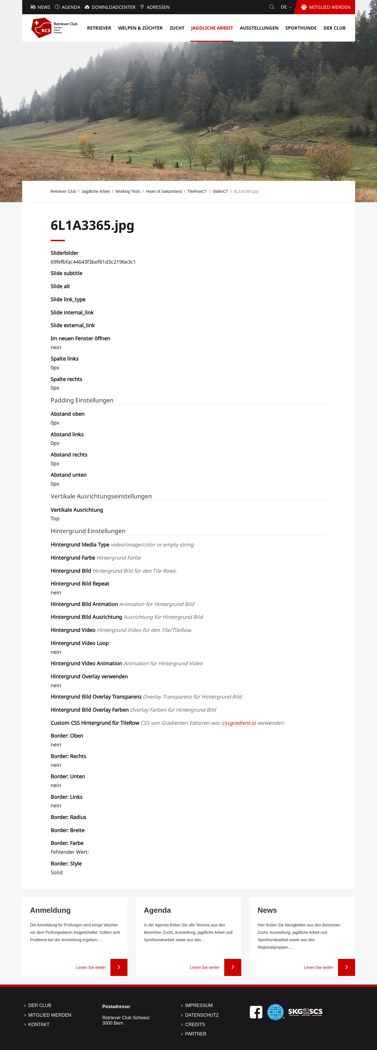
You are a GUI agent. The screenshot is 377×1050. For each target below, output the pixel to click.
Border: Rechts (68, 756)
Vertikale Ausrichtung (77, 509)
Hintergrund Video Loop (80, 643)
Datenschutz (202, 1015)
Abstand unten (68, 474)
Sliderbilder (64, 252)
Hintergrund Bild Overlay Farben (133, 709)
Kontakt (39, 1024)
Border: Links (67, 796)
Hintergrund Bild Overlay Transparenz (146, 696)
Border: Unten (68, 776)
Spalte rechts (66, 379)
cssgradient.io (239, 722)
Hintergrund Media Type (122, 544)
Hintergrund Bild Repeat (80, 583)
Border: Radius (68, 817)
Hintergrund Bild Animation (122, 604)
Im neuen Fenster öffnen (80, 338)
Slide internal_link (72, 312)
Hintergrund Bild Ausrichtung (127, 616)
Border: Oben (67, 735)
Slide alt (60, 286)
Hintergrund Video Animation (127, 663)
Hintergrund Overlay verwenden (89, 676)
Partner (196, 1033)
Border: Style (66, 863)
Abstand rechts (69, 454)
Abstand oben (68, 413)
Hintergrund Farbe (96, 557)
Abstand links (67, 434)
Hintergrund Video (121, 630)
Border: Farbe (67, 843)
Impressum (199, 1005)
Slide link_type (68, 299)
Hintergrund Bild (114, 570)
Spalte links (65, 358)
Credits (195, 1024)
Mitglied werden (49, 1015)
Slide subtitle (66, 273)
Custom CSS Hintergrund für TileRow (168, 722)
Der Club (39, 1005)
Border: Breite (68, 830)
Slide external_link (73, 325)
